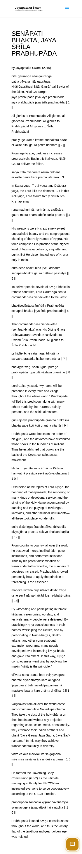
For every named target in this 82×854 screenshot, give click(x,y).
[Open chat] (72, 844)
